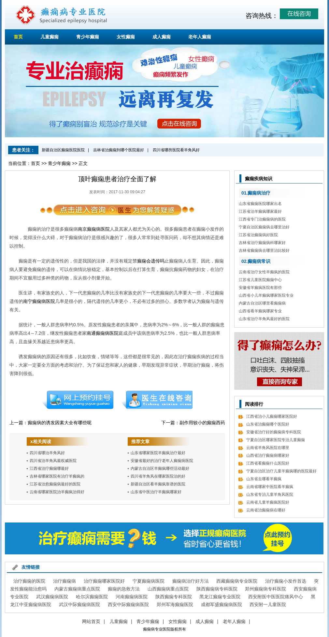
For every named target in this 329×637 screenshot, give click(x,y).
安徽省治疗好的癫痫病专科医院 (273, 432)
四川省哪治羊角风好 (47, 453)
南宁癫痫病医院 (39, 301)
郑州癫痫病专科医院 (265, 588)
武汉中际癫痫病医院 (79, 604)
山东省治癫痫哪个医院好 (267, 424)
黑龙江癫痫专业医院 (219, 596)
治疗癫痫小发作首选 (285, 581)
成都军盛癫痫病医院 (221, 604)
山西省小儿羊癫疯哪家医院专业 (266, 295)
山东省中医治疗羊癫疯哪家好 (156, 492)
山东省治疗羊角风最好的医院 (264, 319)
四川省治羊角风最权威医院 (53, 460)
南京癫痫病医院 (94, 229)
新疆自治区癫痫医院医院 (63, 150)
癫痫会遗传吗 (150, 261)
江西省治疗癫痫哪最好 (49, 468)
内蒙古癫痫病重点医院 (77, 588)
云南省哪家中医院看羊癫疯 (269, 486)
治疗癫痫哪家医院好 (104, 581)
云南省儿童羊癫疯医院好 (267, 502)
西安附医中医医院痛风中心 (275, 596)
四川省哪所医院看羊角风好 (176, 150)
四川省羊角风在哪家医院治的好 (158, 476)
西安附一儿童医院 (268, 604)
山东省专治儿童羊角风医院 (269, 494)
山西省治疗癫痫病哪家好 (267, 455)
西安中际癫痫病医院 (128, 604)
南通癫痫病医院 (103, 333)
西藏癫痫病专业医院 (236, 581)
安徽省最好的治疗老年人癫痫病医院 (162, 460)
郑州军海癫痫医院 (175, 604)
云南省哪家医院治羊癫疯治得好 (57, 492)
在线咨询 (157, 400)
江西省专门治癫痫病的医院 (262, 219)
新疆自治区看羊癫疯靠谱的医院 (158, 484)
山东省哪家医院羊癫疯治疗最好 (158, 453)
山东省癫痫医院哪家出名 (260, 203)
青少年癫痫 (87, 36)
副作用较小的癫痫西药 (202, 422)
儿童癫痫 (49, 36)
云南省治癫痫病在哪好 (265, 510)
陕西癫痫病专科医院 (216, 588)
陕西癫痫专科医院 (173, 596)
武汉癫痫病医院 (52, 596)
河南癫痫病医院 (132, 596)
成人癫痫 (161, 36)
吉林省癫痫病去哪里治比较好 (264, 250)
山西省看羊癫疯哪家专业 (260, 311)
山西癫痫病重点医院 (168, 588)
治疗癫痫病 (64, 581)
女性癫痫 (126, 36)
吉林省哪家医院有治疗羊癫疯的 (57, 476)
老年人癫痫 (199, 36)
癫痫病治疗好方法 (190, 581)
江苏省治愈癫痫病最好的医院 (55, 484)
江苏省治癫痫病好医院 (258, 235)
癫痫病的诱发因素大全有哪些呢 (60, 422)
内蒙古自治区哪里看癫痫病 (262, 303)
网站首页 (91, 621)
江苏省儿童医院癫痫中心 (260, 280)
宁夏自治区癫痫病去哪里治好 (264, 227)
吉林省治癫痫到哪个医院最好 (118, 150)
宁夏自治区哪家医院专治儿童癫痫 (275, 440)
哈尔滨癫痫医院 (92, 596)
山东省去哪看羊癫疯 (263, 479)
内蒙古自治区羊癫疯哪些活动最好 (160, 468)
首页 (18, 36)
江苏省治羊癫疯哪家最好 (260, 211)
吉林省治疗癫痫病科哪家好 (262, 242)
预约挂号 (77, 400)
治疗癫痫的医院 (29, 581)
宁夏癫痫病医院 (148, 581)
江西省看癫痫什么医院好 (267, 463)
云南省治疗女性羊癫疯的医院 (264, 272)
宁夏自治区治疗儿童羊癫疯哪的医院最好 (281, 471)
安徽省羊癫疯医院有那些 (260, 287)
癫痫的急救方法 (124, 588)
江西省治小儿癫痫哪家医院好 (271, 416)
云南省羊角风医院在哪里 (267, 447)
